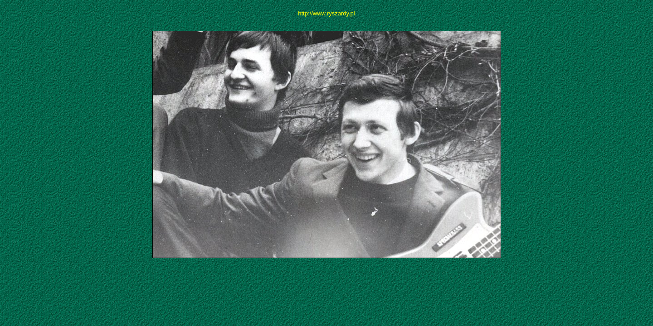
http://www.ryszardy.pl (326, 13)
